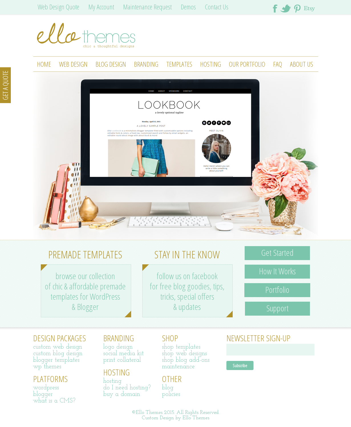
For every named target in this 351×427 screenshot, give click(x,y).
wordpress (46, 388)
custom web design (57, 347)
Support (277, 308)
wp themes (47, 366)
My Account (101, 6)
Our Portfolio (247, 64)
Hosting (210, 64)
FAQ (277, 64)
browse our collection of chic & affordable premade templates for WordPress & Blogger (85, 291)
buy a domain (121, 394)
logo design (118, 347)
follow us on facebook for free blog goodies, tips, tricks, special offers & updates (187, 291)
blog (167, 388)
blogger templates (56, 360)
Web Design (73, 64)
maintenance (178, 366)
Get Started (277, 252)
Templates (179, 64)
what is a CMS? (54, 401)
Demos (188, 6)
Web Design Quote (58, 6)
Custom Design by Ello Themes (175, 418)
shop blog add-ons (186, 360)
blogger (43, 394)
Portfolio (277, 289)
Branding (146, 64)
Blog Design (111, 64)
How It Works (277, 271)
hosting (112, 381)
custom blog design (57, 353)
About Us (301, 64)
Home (44, 64)
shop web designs (184, 353)
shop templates (181, 347)
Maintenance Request (147, 6)
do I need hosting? (127, 388)
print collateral (122, 360)
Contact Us (216, 6)
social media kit (123, 353)
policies (171, 394)
